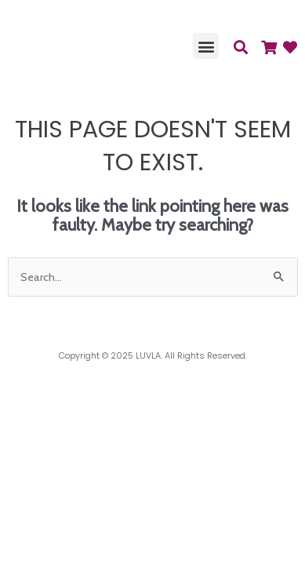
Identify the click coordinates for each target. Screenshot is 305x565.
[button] (206, 46)
